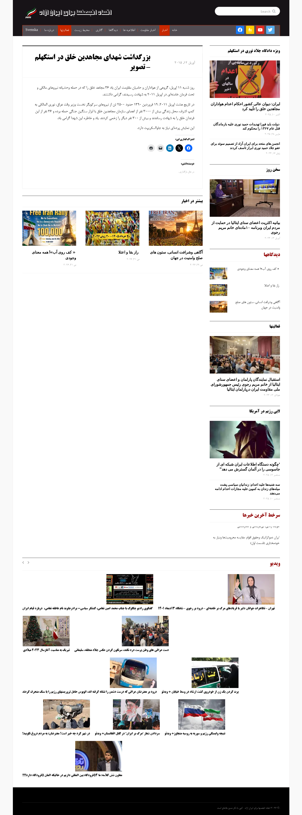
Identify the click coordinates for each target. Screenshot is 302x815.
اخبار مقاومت (147, 30)
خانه (174, 30)
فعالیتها (64, 30)
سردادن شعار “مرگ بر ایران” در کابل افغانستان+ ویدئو (127, 733)
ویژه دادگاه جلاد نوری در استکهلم (254, 51)
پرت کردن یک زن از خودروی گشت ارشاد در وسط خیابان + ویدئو (200, 692)
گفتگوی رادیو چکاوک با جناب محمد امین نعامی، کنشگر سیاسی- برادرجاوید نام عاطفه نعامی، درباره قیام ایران (87, 608)
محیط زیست (81, 30)
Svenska (32, 30)
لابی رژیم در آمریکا (264, 411)
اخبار (164, 30)
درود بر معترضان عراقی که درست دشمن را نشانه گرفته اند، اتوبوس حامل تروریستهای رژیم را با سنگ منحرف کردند (89, 692)
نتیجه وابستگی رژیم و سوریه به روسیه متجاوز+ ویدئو (194, 733)
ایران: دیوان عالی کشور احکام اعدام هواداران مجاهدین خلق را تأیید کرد (245, 106)
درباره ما (49, 30)
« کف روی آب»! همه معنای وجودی (54, 255)
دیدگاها (113, 30)
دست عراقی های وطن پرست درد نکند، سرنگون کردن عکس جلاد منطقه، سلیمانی (121, 650)
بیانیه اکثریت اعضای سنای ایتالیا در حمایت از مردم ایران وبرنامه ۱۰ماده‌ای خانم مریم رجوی (246, 227)
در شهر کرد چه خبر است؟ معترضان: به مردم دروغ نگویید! (56, 733)
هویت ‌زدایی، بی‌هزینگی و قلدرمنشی (257, 528)
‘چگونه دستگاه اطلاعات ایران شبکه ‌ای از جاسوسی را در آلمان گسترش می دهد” (248, 466)
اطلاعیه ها (129, 30)
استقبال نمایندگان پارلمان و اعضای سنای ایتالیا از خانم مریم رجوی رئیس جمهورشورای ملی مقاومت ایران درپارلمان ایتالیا (245, 384)
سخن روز (273, 170)
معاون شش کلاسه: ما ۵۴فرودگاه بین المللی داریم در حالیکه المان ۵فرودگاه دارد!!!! (72, 775)
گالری (99, 30)
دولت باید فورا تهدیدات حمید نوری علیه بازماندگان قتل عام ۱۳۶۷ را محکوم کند (246, 126)
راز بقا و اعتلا (128, 252)
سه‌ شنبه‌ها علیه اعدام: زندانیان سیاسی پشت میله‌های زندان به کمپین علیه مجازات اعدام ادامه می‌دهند (247, 488)
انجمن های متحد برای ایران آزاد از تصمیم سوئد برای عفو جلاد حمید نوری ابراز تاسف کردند (245, 146)
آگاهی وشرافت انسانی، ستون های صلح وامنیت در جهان (176, 255)
